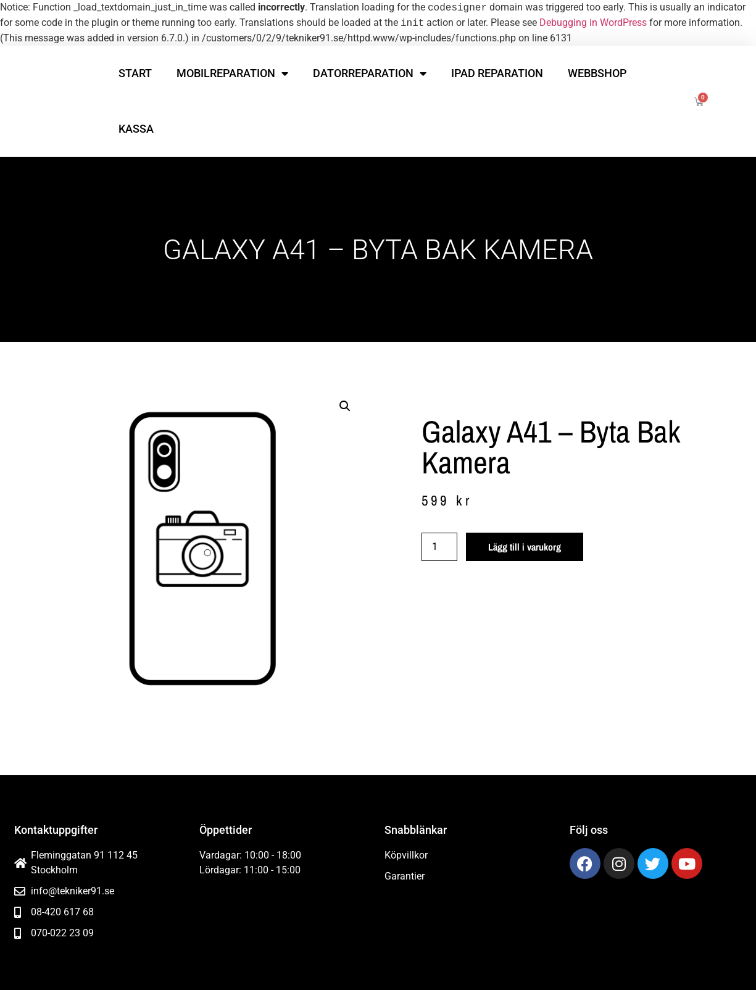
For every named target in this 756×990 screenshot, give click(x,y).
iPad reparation (497, 73)
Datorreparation (369, 73)
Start (135, 73)
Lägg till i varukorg (524, 547)
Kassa (136, 128)
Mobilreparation (232, 73)
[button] (345, 406)
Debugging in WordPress (593, 23)
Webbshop (597, 73)
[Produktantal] (439, 547)
